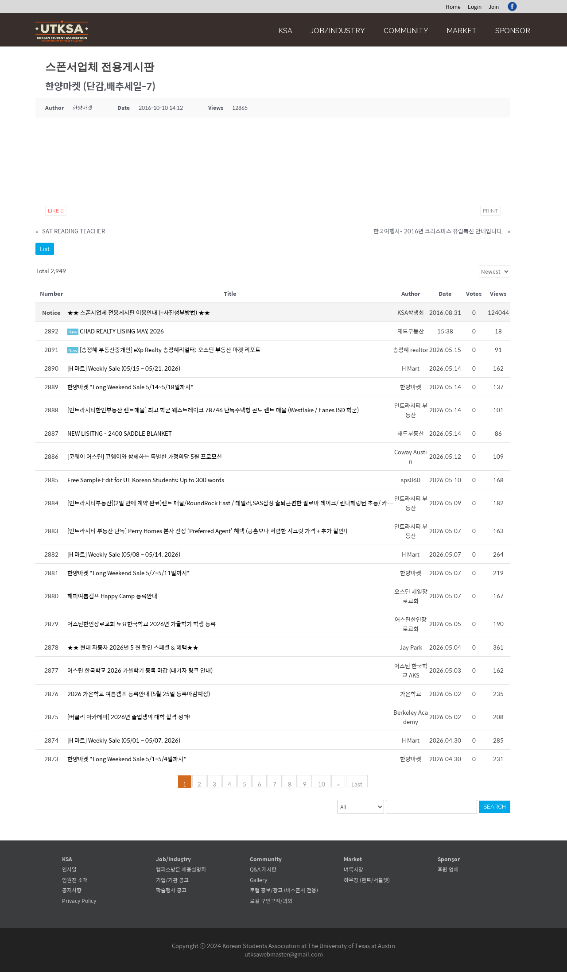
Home (453, 7)
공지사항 (72, 890)
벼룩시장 (353, 869)
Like (56, 211)
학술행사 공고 (171, 890)
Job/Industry (338, 31)
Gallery (258, 880)
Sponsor (512, 31)
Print (490, 211)
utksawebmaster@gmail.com (284, 954)
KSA (285, 31)
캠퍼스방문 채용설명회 (181, 869)
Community (406, 31)
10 (322, 783)
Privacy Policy (79, 901)
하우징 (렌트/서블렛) (367, 880)
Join (494, 7)
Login (475, 7)
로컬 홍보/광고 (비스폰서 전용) (284, 890)
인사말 (69, 869)
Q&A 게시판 (263, 869)
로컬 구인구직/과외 (271, 901)
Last (356, 783)
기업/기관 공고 (172, 880)
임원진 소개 (75, 880)
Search (494, 806)
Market (462, 31)
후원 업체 (448, 869)
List (45, 248)
